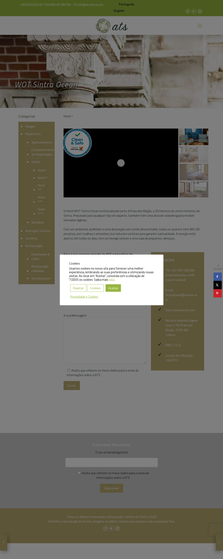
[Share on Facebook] (217, 276)
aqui (112, 279)
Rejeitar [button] (78, 288)
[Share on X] (217, 285)
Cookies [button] (95, 288)
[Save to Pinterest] (217, 293)
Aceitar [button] (113, 288)
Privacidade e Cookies (84, 296)
